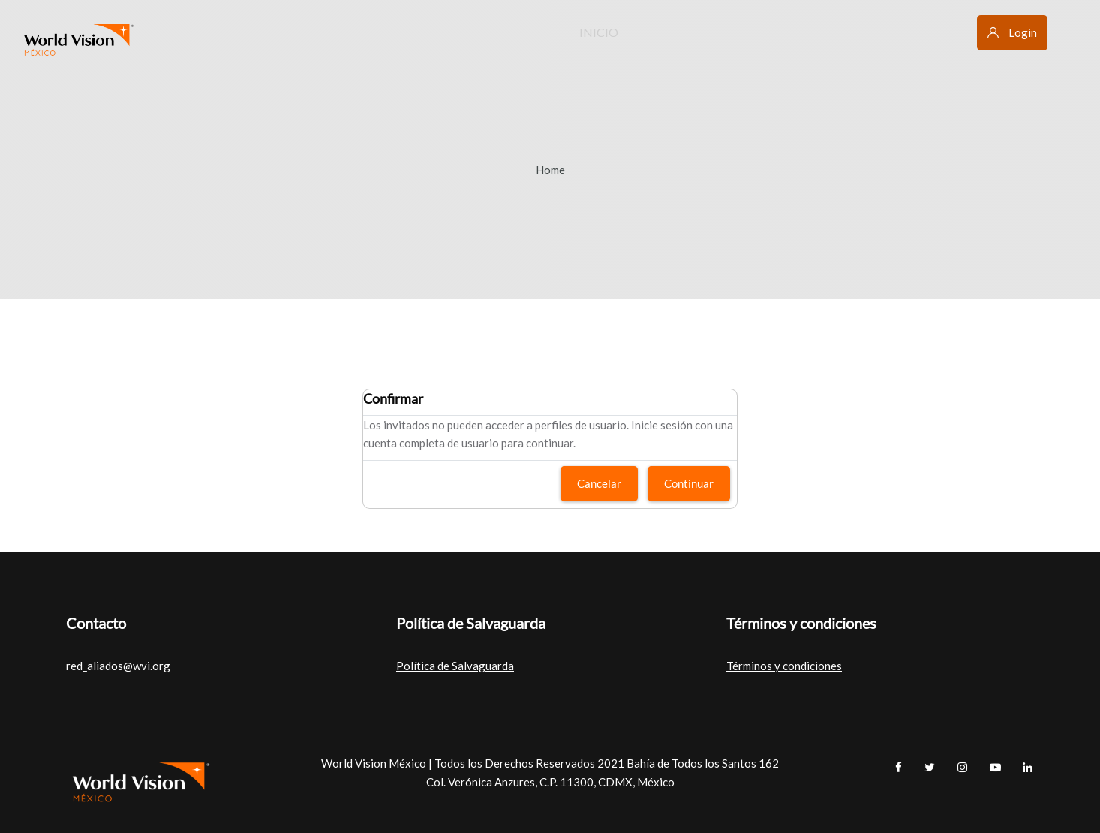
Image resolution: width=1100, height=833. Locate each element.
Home (550, 169)
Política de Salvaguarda (455, 665)
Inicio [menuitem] (598, 32)
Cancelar (599, 483)
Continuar (689, 483)
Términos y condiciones (784, 665)
